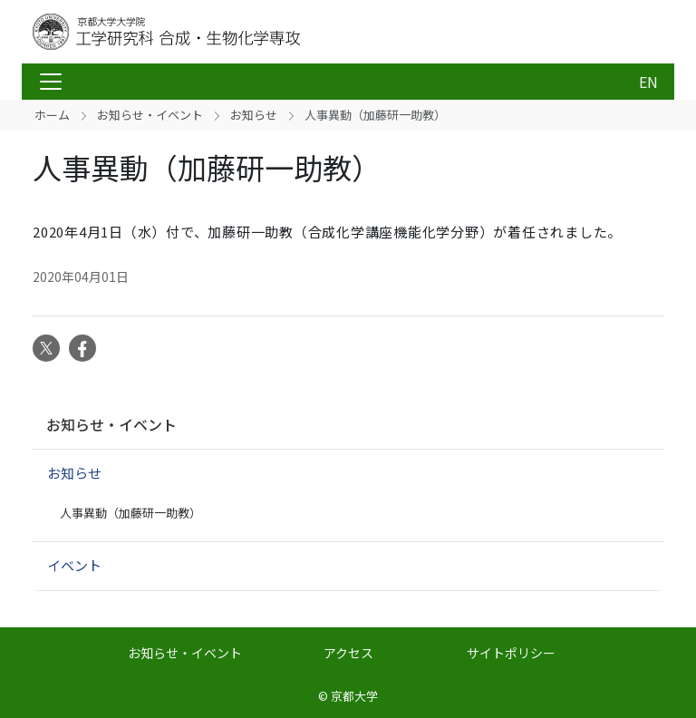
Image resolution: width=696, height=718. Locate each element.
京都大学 (354, 695)
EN (648, 81)
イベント (74, 565)
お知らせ (253, 114)
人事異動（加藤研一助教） (130, 512)
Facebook (82, 348)
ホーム (52, 114)
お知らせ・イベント (150, 114)
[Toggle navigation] (51, 81)
